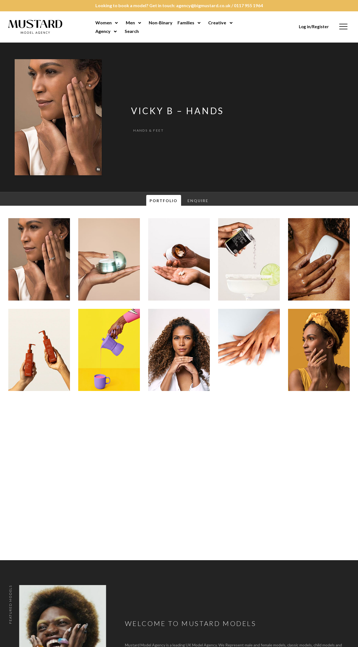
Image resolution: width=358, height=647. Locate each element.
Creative (217, 22)
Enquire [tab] (198, 200)
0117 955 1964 (248, 5)
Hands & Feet (148, 130)
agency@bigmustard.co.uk (203, 5)
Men (130, 22)
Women (103, 22)
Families (185, 22)
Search (132, 31)
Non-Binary (161, 22)
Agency (103, 31)
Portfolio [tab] (164, 200)
